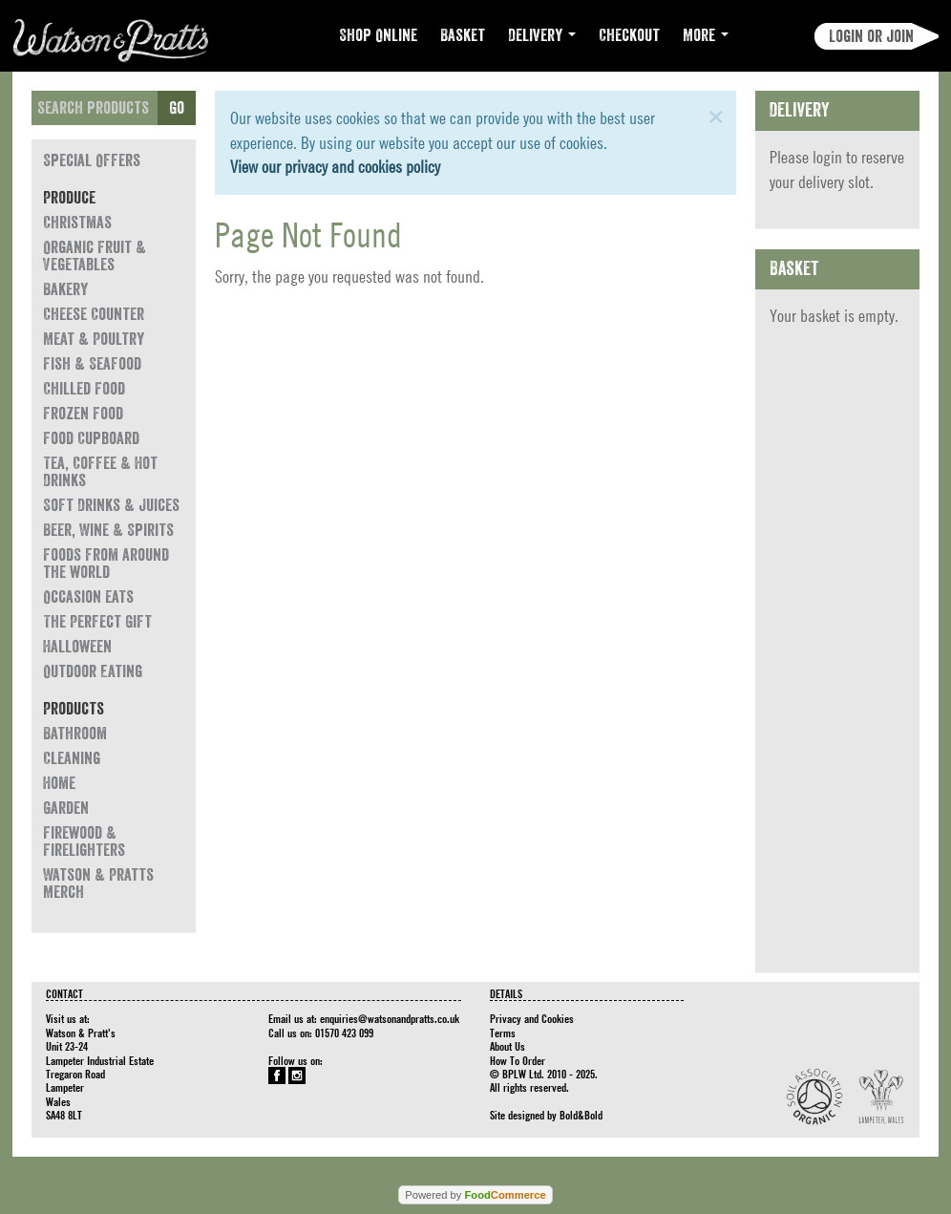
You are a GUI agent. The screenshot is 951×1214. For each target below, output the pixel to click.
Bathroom (75, 733)
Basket (462, 35)
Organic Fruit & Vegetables (94, 256)
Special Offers (91, 160)
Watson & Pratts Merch (98, 883)
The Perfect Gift (97, 621)
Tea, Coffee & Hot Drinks (100, 472)
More (706, 35)
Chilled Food (84, 388)
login (827, 157)
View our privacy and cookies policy (335, 167)
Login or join (871, 36)
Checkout (629, 35)
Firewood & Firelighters (84, 841)
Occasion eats (88, 597)
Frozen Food (83, 413)
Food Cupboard (91, 438)
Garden (66, 808)
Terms (503, 1032)
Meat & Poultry (93, 339)
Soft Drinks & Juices (111, 505)
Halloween (77, 646)
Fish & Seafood (92, 364)
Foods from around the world (106, 563)
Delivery (542, 35)
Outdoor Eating (92, 671)
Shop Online (378, 35)
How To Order (517, 1060)
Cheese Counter (93, 314)
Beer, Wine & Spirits (108, 530)
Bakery (65, 289)
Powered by (475, 1195)
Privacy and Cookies (532, 1018)
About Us (507, 1046)
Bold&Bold (581, 1114)
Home (59, 783)
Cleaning (71, 758)
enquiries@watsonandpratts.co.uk (389, 1018)
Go (176, 108)
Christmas (77, 222)
